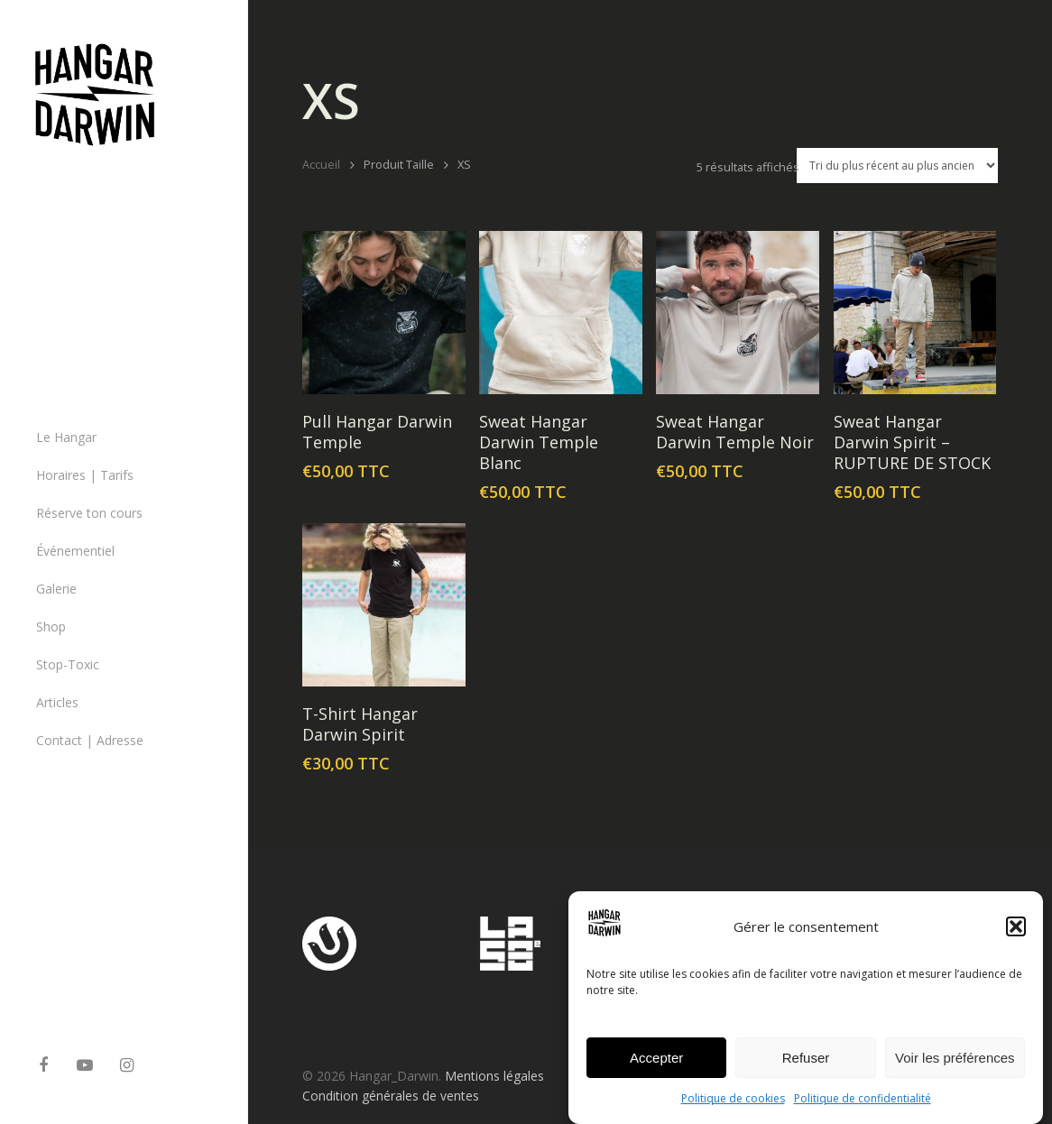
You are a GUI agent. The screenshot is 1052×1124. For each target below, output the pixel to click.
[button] (1016, 935)
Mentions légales (494, 1075)
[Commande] (897, 165)
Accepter (656, 1066)
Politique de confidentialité (862, 1107)
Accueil (321, 164)
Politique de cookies (733, 1107)
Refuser (806, 1066)
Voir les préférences (955, 1066)
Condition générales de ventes (390, 1095)
